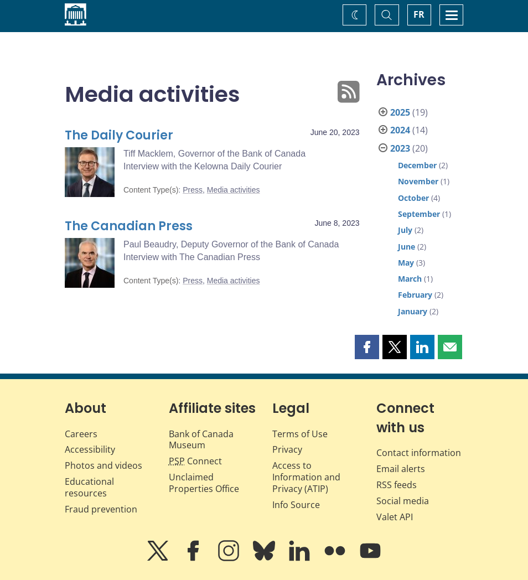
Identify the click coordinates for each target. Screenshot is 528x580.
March (410, 278)
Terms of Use (300, 434)
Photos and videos (103, 465)
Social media (402, 501)
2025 (400, 112)
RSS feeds (396, 485)
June (406, 246)
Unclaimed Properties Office (204, 483)
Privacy (287, 449)
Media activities (233, 189)
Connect (195, 461)
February (415, 294)
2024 (400, 130)
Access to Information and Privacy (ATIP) (306, 477)
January (412, 311)
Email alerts (400, 469)
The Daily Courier (119, 135)
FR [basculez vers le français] (419, 14)
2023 (400, 148)
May (406, 262)
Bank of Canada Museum (201, 440)
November (418, 181)
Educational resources (89, 487)
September (419, 214)
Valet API (394, 517)
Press (193, 189)
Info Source (296, 505)
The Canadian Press (129, 226)
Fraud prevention (101, 509)
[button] (367, 347)
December (417, 165)
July (405, 230)
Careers (81, 434)
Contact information (418, 453)
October (413, 198)
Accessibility (90, 449)
